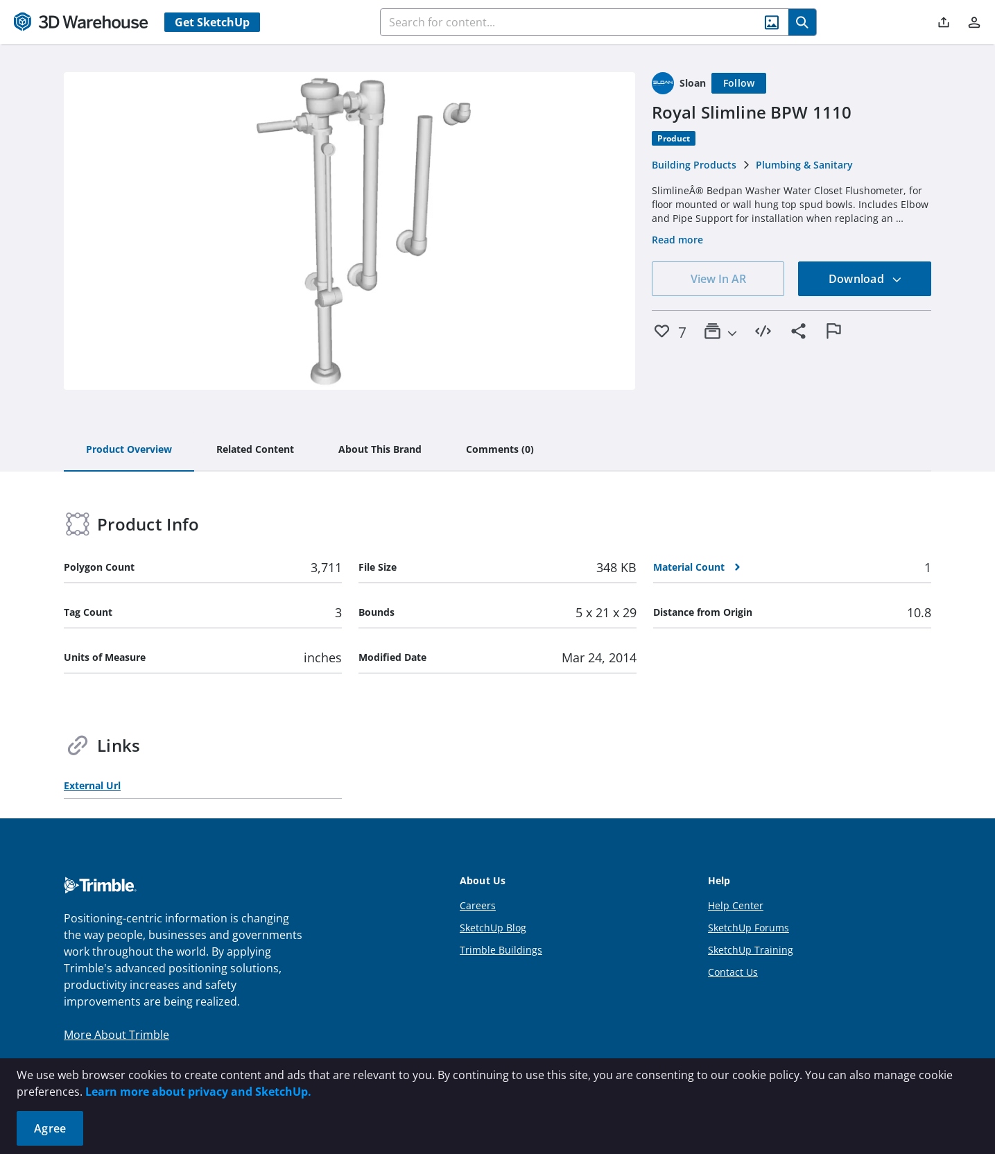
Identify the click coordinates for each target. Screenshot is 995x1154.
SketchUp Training (750, 949)
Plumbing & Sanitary (804, 164)
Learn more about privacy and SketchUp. (198, 1091)
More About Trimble (116, 1034)
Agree (50, 1128)
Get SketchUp (212, 22)
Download (865, 278)
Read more (677, 239)
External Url (92, 785)
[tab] (129, 450)
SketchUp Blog (493, 927)
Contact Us (733, 972)
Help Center (735, 905)
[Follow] (739, 83)
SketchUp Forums (748, 927)
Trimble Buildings (501, 949)
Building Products (694, 164)
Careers (478, 905)
